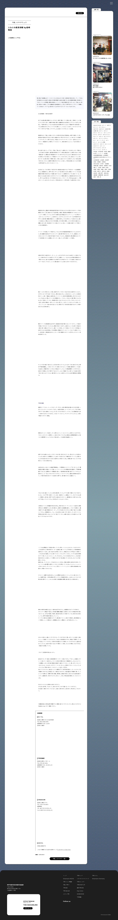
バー (95, 140)
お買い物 (96, 131)
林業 (104, 167)
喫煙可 (99, 162)
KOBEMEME (80, 894)
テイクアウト (108, 136)
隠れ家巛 (107, 173)
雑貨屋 (95, 175)
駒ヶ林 (99, 177)
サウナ (100, 134)
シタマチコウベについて (83, 878)
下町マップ (79, 875)
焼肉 (99, 169)
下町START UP (81, 884)
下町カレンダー (81, 881)
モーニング (108, 144)
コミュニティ (108, 132)
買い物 (104, 171)
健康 (109, 151)
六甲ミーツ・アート (98, 153)
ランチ (104, 147)
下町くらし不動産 (67, 881)
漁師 (95, 169)
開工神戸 (101, 173)
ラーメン (103, 146)
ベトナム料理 (102, 142)
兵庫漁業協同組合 (98, 155)
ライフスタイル (97, 147)
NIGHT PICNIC (97, 125)
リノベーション (97, 149)
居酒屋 (107, 163)
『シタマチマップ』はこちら (64, 849)
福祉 (103, 169)
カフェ (101, 131)
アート (104, 125)
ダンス (101, 136)
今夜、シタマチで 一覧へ (59, 858)
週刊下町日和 (80, 888)
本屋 (100, 167)
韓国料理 (101, 175)
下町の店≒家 (66, 891)
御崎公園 (96, 165)
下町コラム (95, 875)
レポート (105, 149)
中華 (106, 151)
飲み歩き (107, 175)
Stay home (80, 891)
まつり (102, 144)
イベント (96, 127)
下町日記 (65, 888)
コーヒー (101, 132)
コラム (95, 134)
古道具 (102, 160)
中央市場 (101, 151)
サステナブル (107, 134)
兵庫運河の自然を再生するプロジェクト (102, 158)
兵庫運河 (106, 155)
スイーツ (96, 136)
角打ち (99, 171)
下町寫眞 (79, 897)
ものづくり (96, 146)
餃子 (95, 177)
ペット (95, 142)
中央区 (95, 151)
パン (108, 140)
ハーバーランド (101, 140)
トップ (64, 875)
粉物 (110, 169)
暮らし (95, 167)
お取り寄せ (108, 129)
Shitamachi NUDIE (68, 878)
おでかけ (102, 129)
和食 (95, 162)
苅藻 (95, 171)
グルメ (106, 131)
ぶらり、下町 (66, 894)
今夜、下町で (66, 884)
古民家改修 (96, 160)
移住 (106, 169)
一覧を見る (80, 13)
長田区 (95, 173)
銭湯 (108, 171)
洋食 (107, 167)
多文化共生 (96, 163)
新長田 (101, 165)
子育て (102, 163)
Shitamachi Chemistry (98, 878)
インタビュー (103, 127)
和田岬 (107, 160)
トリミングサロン (104, 138)
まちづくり (96, 144)
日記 (110, 165)
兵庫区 (106, 153)
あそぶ (109, 125)
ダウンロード (28, 908)
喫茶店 (104, 162)
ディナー (96, 138)
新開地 (106, 165)
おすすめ (96, 129)
